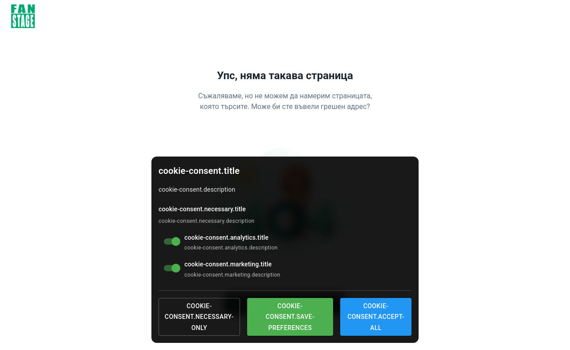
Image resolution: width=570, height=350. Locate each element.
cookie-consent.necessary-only (199, 316)
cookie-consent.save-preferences (290, 316)
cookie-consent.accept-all (375, 316)
